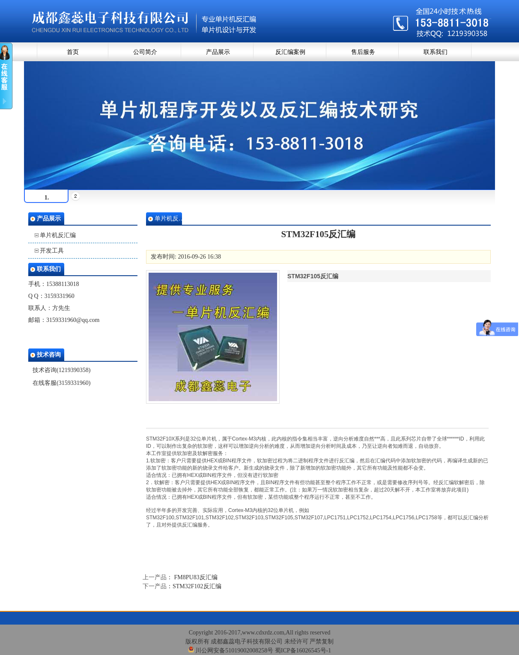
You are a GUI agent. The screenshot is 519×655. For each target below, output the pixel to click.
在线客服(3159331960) (61, 383)
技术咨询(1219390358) (61, 370)
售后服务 (363, 52)
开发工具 (52, 250)
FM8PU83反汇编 (195, 577)
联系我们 (435, 52)
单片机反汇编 (58, 235)
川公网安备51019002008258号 (231, 650)
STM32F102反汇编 (197, 586)
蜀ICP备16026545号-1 (303, 650)
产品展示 (218, 52)
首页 (73, 52)
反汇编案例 (290, 52)
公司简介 (145, 52)
